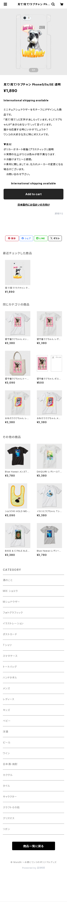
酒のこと (8, 580)
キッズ (6, 709)
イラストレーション (13, 623)
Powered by (33, 868)
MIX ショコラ (10, 590)
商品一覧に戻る (33, 846)
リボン (6, 828)
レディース (8, 699)
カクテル (8, 774)
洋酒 (5, 731)
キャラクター (10, 796)
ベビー (7, 720)
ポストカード (10, 634)
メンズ (6, 688)
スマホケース (10, 655)
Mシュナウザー (11, 601)
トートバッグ (10, 666)
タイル (6, 785)
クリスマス (9, 818)
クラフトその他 (11, 807)
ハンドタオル (10, 677)
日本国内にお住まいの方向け (34, 204)
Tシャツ (7, 645)
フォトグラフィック (13, 612)
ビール (6, 742)
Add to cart (33, 194)
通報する (59, 213)
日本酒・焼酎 (10, 764)
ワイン (6, 753)
